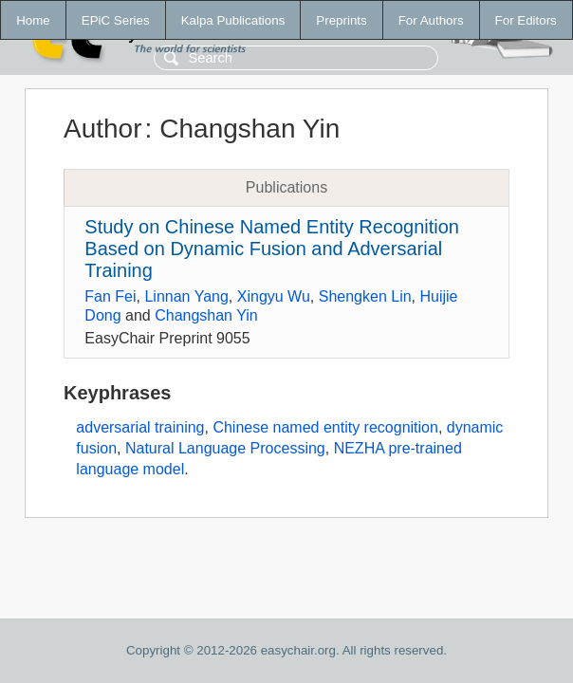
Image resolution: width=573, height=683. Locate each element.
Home (33, 20)
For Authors (431, 20)
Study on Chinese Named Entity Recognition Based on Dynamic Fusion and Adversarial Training (271, 248)
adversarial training (140, 427)
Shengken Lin (365, 296)
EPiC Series (116, 20)
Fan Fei (110, 296)
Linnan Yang (186, 296)
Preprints (341, 20)
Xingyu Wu (273, 296)
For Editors (526, 20)
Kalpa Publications (233, 20)
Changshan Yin (206, 315)
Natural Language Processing (225, 448)
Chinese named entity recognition (325, 427)
